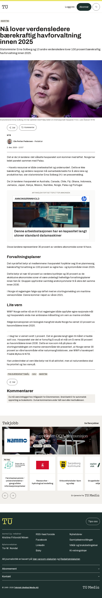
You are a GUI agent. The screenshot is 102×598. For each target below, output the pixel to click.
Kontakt (51, 576)
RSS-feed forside (45, 534)
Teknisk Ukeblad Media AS (26, 588)
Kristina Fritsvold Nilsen (15, 537)
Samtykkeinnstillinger (81, 539)
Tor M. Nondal (10, 548)
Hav (34, 374)
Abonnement (51, 568)
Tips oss (93, 521)
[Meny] (96, 7)
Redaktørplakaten (70, 559)
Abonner (84, 7)
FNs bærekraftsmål (18, 374)
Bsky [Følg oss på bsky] (38, 550)
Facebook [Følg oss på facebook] (41, 539)
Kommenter (27, 127)
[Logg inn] (70, 7)
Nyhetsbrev (75, 534)
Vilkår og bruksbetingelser (83, 545)
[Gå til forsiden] (5, 7)
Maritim (5, 21)
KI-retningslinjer (78, 550)
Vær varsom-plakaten (44, 559)
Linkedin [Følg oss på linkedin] (40, 545)
